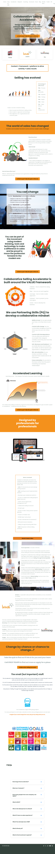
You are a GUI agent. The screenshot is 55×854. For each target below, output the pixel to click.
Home (4, 2)
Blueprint (20, 2)
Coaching (25, 2)
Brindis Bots (43, 2)
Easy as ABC (8, 3)
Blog (40, 2)
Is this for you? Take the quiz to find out (27, 36)
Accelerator (14, 2)
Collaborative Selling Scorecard (27, 672)
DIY (51, 2)
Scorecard (31, 2)
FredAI (48, 2)
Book (36, 2)
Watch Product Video (27, 541)
